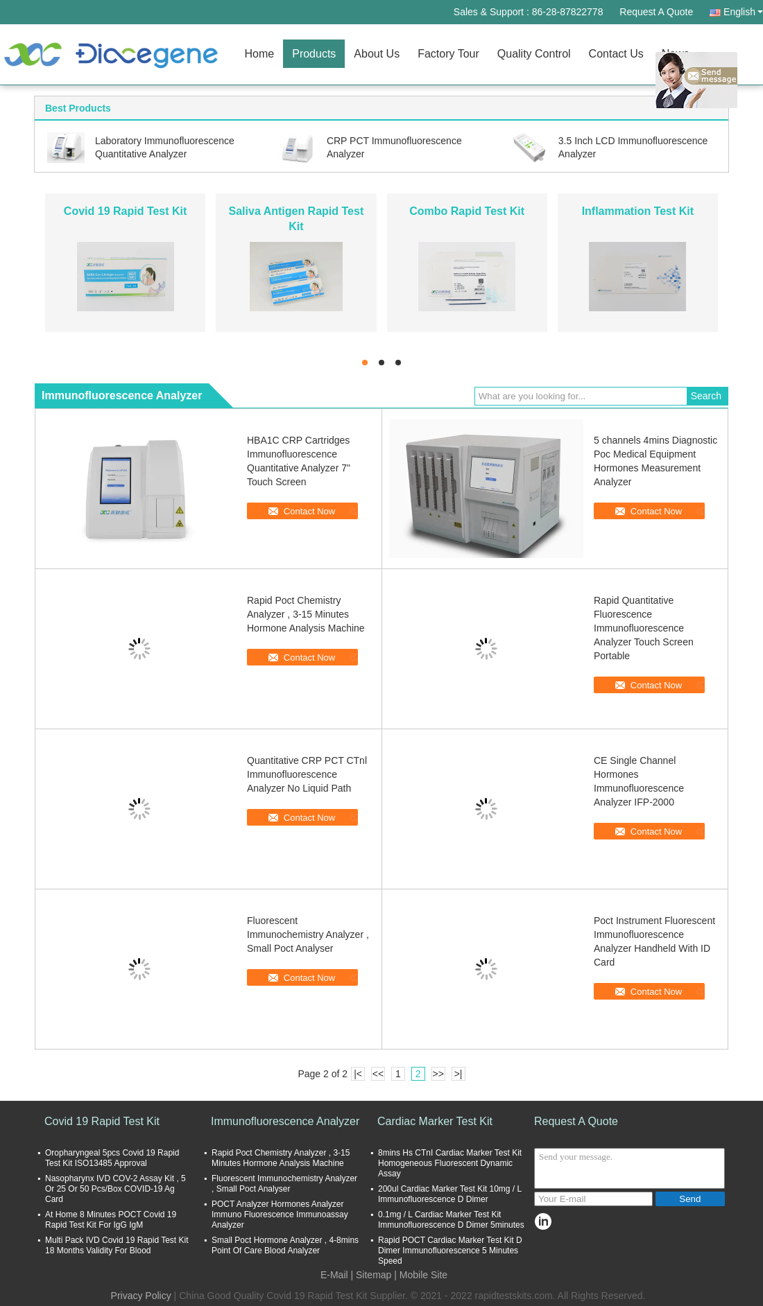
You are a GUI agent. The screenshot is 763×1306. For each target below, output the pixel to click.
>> (437, 1073)
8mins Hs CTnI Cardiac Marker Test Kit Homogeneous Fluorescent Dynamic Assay (450, 1163)
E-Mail (334, 1274)
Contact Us (616, 54)
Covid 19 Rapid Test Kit (125, 211)
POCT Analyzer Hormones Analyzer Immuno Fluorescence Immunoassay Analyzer (280, 1214)
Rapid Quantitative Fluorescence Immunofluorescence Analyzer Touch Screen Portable (644, 628)
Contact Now (309, 511)
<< (378, 1073)
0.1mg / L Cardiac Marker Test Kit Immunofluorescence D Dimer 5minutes (451, 1220)
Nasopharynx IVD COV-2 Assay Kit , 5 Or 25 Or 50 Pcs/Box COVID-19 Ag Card (115, 1189)
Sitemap (373, 1274)
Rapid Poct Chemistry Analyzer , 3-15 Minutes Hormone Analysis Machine (306, 614)
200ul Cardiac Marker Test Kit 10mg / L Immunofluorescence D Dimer (450, 1194)
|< (358, 1073)
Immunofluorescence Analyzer (285, 1121)
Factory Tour (448, 54)
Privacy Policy (141, 1295)
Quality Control (534, 54)
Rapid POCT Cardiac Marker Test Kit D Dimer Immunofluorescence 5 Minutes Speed (450, 1250)
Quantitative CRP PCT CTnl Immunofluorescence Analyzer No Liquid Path (307, 774)
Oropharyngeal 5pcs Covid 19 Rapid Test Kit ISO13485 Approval (112, 1158)
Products (314, 54)
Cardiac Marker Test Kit (434, 1121)
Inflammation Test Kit (638, 211)
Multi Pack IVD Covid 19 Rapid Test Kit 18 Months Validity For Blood (117, 1245)
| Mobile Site (420, 1274)
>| (458, 1073)
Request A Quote (656, 11)
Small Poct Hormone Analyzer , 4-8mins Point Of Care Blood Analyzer (285, 1245)
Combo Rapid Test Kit (466, 211)
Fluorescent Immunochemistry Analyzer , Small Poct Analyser (308, 934)
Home (260, 54)
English (743, 11)
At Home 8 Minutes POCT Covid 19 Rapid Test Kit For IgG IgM (110, 1220)
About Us (377, 54)
